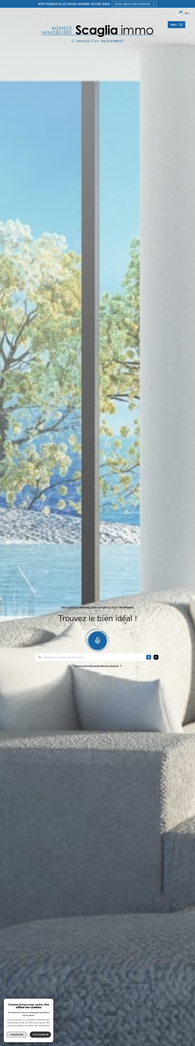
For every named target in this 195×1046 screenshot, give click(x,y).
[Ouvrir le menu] (176, 24)
